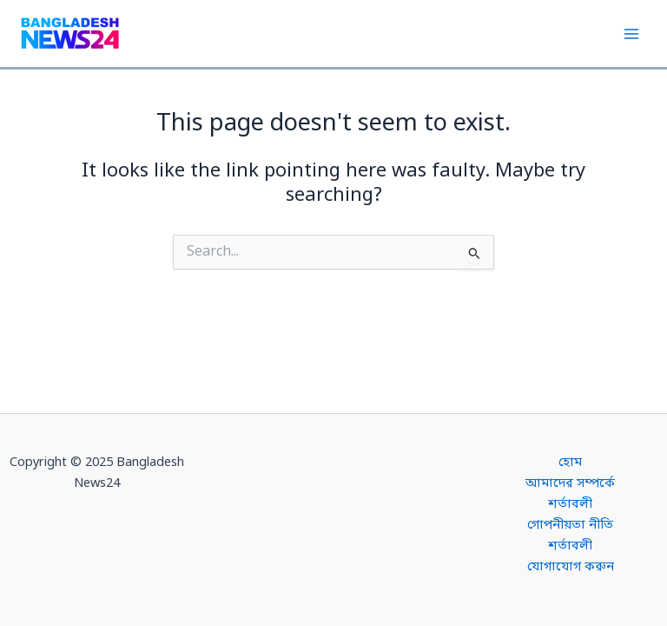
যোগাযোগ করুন (570, 567)
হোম (570, 463)
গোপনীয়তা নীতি (570, 525)
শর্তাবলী (570, 504)
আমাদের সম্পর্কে (570, 484)
